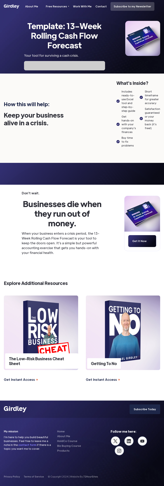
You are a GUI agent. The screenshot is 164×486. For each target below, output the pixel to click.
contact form (27, 444)
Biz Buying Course (69, 445)
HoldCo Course (67, 441)
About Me (31, 6)
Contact (101, 6)
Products (63, 450)
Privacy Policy (12, 476)
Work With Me (82, 6)
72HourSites (90, 476)
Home (61, 431)
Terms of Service (34, 476)
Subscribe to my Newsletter (132, 6)
